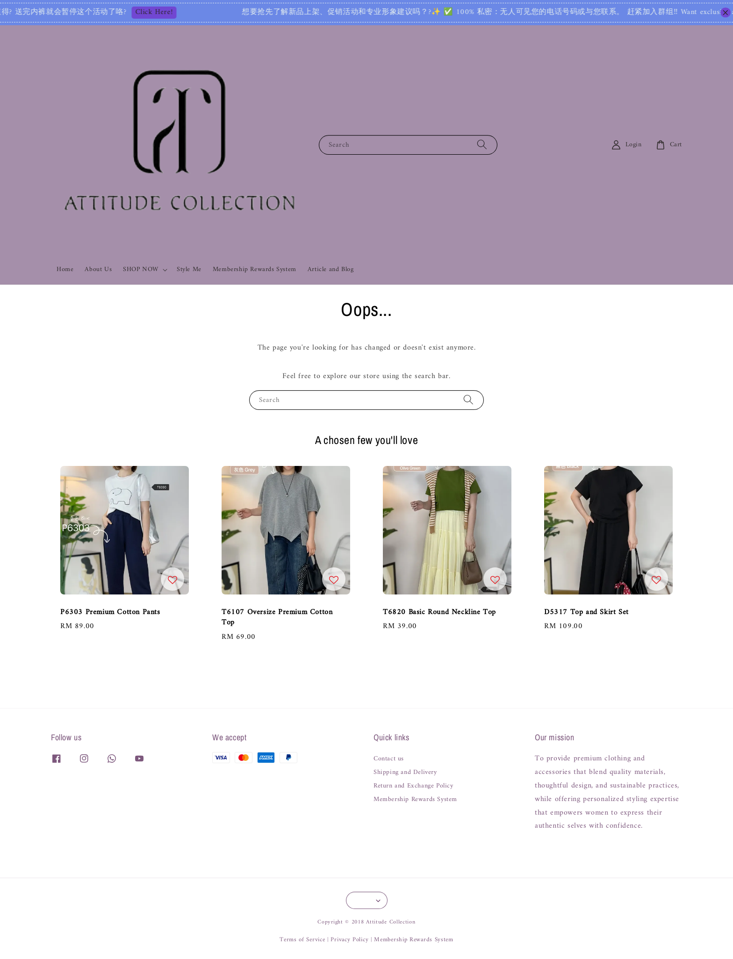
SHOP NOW (140, 269)
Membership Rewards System (254, 269)
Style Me (189, 269)
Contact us (389, 760)
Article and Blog (331, 269)
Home (65, 269)
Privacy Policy (349, 939)
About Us (98, 269)
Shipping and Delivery (405, 772)
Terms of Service (302, 939)
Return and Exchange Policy (413, 786)
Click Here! (166, 13)
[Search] (482, 145)
